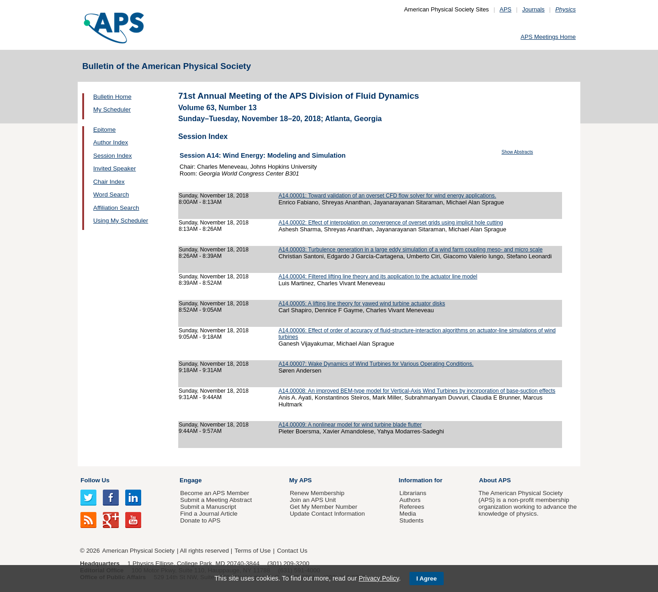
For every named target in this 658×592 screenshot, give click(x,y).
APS (505, 9)
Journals (533, 9)
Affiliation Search (116, 207)
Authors (409, 499)
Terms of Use (252, 550)
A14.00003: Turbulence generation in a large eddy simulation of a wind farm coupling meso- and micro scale (410, 249)
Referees (412, 506)
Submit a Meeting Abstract (216, 499)
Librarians (412, 493)
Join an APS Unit (313, 499)
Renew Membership (317, 493)
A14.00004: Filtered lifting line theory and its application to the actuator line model (377, 276)
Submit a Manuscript (208, 506)
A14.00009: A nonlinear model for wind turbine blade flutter (350, 424)
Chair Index (109, 181)
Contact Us (292, 550)
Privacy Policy (379, 578)
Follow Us (94, 480)
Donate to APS (200, 520)
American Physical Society (138, 550)
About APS (495, 480)
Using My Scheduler (120, 220)
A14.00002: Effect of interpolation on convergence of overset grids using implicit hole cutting (390, 222)
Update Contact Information (327, 513)
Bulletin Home (112, 96)
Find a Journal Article (208, 513)
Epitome (104, 129)
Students (411, 520)
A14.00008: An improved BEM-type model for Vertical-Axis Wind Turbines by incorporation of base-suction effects (416, 391)
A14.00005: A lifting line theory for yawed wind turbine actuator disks (361, 303)
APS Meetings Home (548, 36)
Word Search (111, 194)
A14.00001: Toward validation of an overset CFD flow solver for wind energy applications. (387, 195)
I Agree (426, 578)
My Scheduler (112, 109)
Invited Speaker (114, 168)
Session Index (112, 155)
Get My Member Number (323, 506)
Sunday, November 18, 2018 (214, 195)
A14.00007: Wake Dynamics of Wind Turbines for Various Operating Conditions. (375, 364)
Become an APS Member (214, 493)
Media (407, 513)
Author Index (110, 142)
